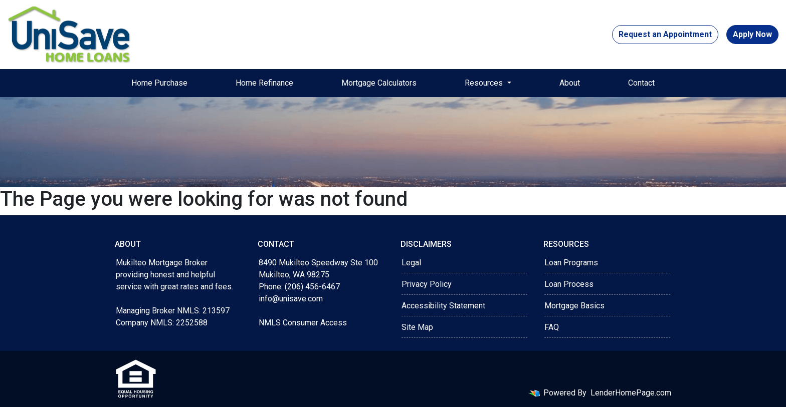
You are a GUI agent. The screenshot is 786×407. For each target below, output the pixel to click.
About (569, 83)
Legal (411, 262)
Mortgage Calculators (379, 83)
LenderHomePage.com (631, 392)
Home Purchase (159, 83)
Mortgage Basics (574, 305)
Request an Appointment (665, 34)
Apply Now (752, 34)
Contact (641, 83)
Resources (485, 83)
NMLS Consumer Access (303, 322)
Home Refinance (264, 83)
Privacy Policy (427, 284)
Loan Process (569, 284)
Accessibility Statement (443, 305)
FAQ (551, 327)
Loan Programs (571, 262)
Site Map (417, 327)
